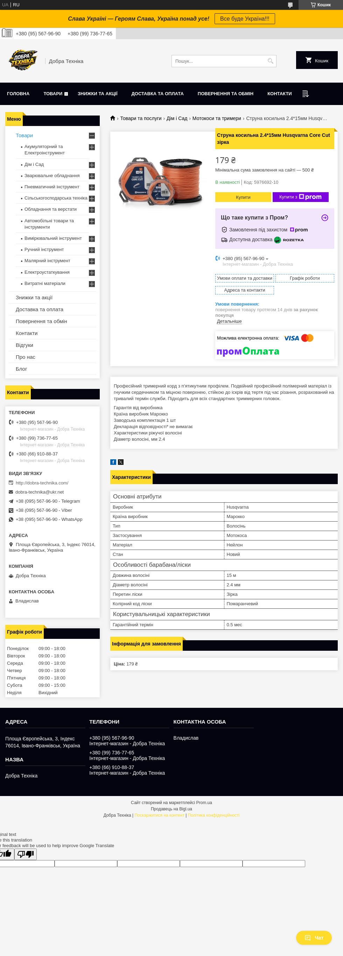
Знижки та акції (98, 93)
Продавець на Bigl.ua (171, 809)
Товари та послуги (140, 118)
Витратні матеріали (44, 283)
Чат (313, 938)
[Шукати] (270, 61)
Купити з (300, 197)
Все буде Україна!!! (245, 19)
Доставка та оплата (158, 93)
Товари (52, 93)
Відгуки (24, 345)
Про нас (25, 357)
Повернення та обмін (225, 93)
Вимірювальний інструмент (53, 238)
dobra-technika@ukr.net (39, 492)
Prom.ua (204, 802)
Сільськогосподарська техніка (56, 198)
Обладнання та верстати (50, 209)
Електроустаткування (47, 272)
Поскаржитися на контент (159, 815)
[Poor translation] (25, 854)
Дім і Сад (177, 118)
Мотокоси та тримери (216, 118)
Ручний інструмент (44, 249)
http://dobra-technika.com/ (42, 483)
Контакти (279, 93)
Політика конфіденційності (214, 815)
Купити (243, 197)
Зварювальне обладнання (52, 175)
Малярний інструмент (47, 260)
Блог (21, 369)
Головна (18, 93)
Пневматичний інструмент (51, 186)
